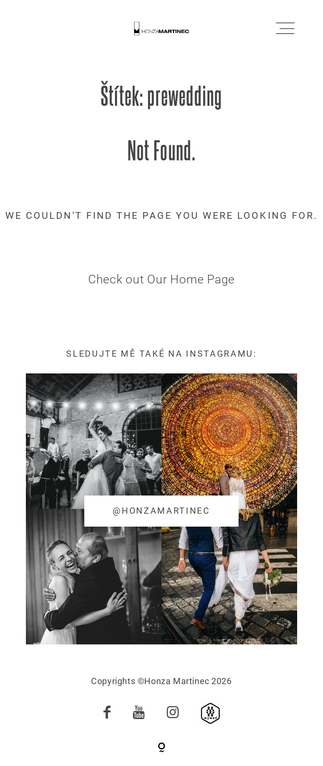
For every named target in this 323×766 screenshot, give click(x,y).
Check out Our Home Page (161, 279)
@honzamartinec (161, 511)
